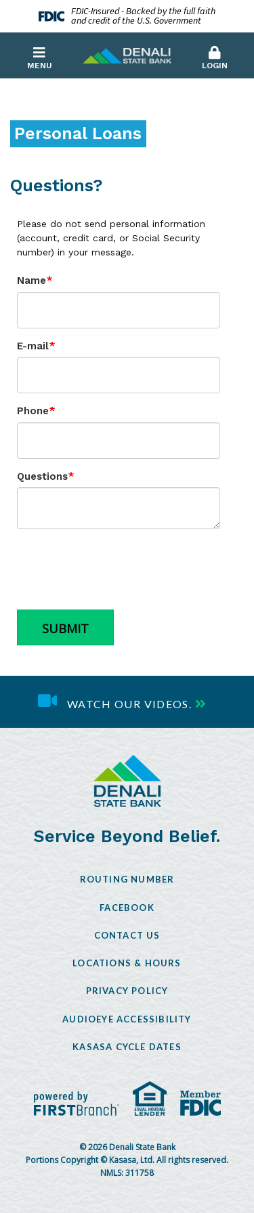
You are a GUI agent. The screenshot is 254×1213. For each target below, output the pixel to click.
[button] (215, 54)
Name (31, 280)
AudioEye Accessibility (126, 1019)
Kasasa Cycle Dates (127, 1046)
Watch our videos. (129, 703)
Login (215, 58)
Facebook (127, 907)
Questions (42, 476)
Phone (33, 411)
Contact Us (127, 935)
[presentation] (120, 569)
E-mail (33, 346)
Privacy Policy (127, 990)
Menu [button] (39, 58)
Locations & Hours (126, 963)
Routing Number (127, 879)
